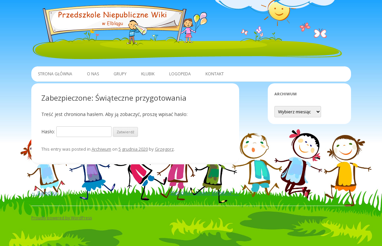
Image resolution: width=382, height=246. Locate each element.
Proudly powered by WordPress (61, 218)
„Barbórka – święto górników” (204, 193)
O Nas (93, 74)
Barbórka (44, 193)
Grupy (120, 74)
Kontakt (214, 74)
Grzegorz (164, 149)
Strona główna (55, 74)
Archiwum (101, 149)
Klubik (148, 74)
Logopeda (180, 74)
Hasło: (76, 131)
